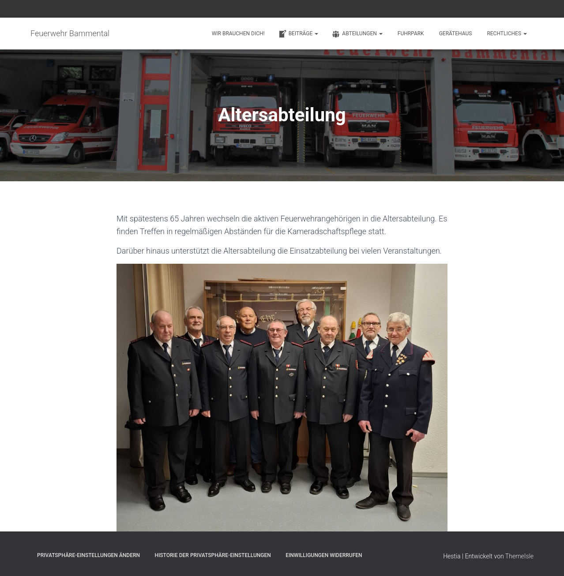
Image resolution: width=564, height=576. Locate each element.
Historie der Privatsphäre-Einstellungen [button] (212, 555)
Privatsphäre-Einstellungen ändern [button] (88, 555)
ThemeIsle (519, 556)
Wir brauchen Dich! (238, 33)
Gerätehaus (455, 33)
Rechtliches (507, 33)
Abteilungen (356, 34)
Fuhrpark (411, 33)
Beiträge (298, 34)
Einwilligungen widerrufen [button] (324, 555)
